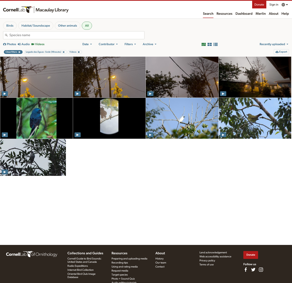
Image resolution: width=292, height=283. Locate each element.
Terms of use (206, 264)
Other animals (67, 25)
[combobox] (76, 35)
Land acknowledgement (213, 252)
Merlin (261, 13)
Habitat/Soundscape (35, 25)
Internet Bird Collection (80, 270)
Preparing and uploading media (129, 258)
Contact (159, 266)
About (273, 13)
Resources (224, 13)
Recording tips (120, 262)
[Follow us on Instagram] (261, 269)
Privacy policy (207, 260)
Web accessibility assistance (215, 256)
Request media (120, 270)
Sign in (273, 4)
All (87, 25)
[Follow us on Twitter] (253, 269)
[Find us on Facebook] (245, 269)
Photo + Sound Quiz (123, 278)
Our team (160, 262)
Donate (259, 4)
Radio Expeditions (77, 266)
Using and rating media (125, 266)
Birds (9, 25)
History (159, 258)
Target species (120, 274)
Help (285, 13)
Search (208, 13)
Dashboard (244, 13)
